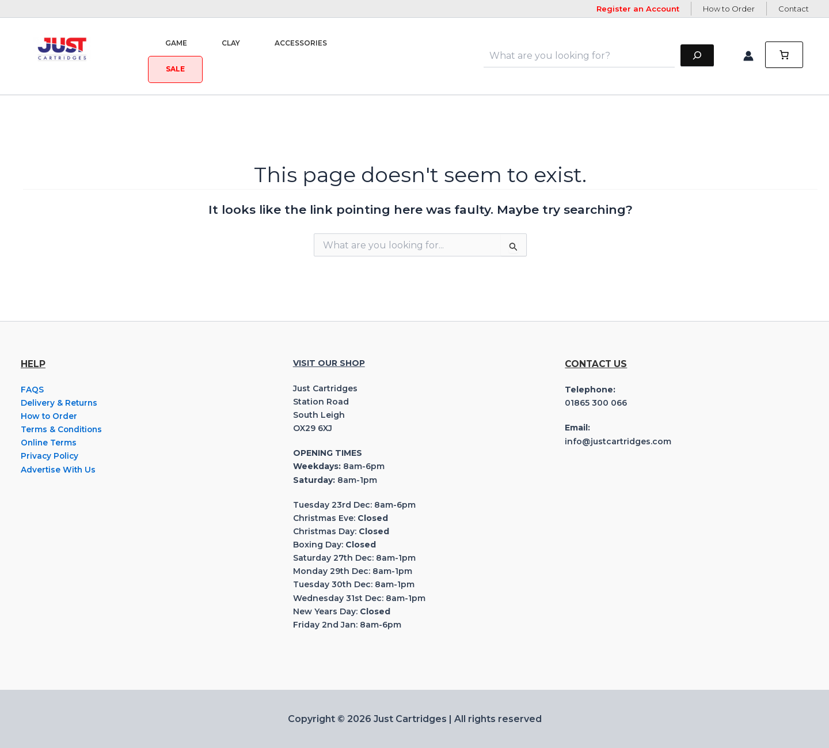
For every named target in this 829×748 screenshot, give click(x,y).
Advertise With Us (59, 469)
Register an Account (637, 8)
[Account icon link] (748, 56)
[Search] (697, 55)
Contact (793, 8)
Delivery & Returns (59, 403)
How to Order (729, 8)
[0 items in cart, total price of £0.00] (784, 56)
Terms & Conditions (63, 429)
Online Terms (49, 442)
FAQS (32, 389)
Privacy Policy (50, 456)
